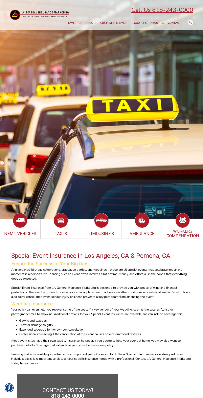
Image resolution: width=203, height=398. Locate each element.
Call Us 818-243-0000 (162, 10)
